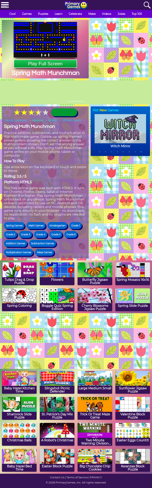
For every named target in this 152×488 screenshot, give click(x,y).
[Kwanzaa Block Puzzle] (132, 460)
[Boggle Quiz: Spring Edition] (57, 299)
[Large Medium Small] (95, 382)
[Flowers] (57, 273)
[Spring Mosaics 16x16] (132, 273)
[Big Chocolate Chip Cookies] (95, 460)
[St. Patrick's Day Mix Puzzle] (57, 408)
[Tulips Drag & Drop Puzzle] (19, 273)
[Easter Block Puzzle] (57, 460)
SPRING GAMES (72, 120)
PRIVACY (96, 477)
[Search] (147, 5)
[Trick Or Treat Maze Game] (95, 408)
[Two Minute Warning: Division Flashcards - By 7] (95, 434)
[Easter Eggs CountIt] (132, 434)
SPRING (53, 120)
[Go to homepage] (76, 5)
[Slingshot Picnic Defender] (57, 382)
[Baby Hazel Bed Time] (19, 460)
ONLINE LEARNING (15, 120)
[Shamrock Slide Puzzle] (19, 408)
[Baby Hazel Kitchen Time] (19, 382)
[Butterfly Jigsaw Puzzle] (95, 273)
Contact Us (57, 477)
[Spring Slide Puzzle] (132, 299)
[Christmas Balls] (19, 434)
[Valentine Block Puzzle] (132, 408)
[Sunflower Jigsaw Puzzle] (132, 382)
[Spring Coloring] (19, 299)
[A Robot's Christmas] (57, 434)
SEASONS (38, 120)
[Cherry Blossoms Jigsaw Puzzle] (95, 299)
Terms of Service (77, 477)
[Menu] (5, 5)
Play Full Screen (45, 63)
